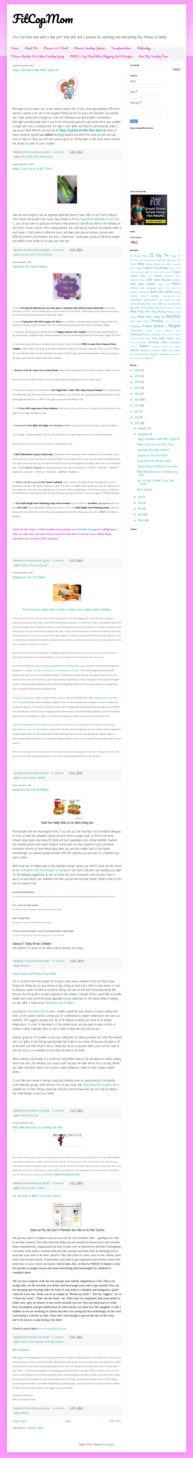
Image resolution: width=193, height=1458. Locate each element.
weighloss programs (150, 350)
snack (178, 338)
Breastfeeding (160, 268)
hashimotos (144, 292)
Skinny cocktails (168, 335)
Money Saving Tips (38, 565)
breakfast (147, 268)
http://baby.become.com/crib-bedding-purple (34, 729)
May (140, 508)
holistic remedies (150, 296)
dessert (158, 276)
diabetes (134, 280)
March (141, 520)
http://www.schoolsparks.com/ (63, 1174)
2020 (137, 370)
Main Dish (160, 308)
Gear (142, 288)
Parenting (157, 321)
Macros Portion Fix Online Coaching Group (37, 56)
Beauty (149, 264)
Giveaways (152, 288)
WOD (179, 354)
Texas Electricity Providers (60, 1003)
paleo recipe (143, 321)
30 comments (58, 961)
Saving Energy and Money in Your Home (34, 974)
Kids (161, 304)
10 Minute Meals (139, 256)
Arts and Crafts (28, 254)
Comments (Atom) (35, 1428)
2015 (137, 400)
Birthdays (176, 264)
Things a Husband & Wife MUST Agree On (35, 70)
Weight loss (167, 350)
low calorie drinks (172, 304)
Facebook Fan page (87, 529)
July (140, 497)
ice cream (164, 300)
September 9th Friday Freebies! (29, 266)
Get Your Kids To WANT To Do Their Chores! (36, 1196)
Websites (41, 778)
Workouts (149, 358)
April (140, 514)
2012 (137, 417)
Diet (149, 280)
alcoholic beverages (147, 260)
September (144, 434)
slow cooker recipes (163, 338)
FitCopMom (42, 18)
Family (29, 157)
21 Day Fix (159, 255)
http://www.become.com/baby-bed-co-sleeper (57, 670)
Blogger (110, 1444)
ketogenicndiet (143, 304)
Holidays (134, 296)
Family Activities (44, 254)
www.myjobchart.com (52, 1328)
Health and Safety (161, 292)
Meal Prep (137, 312)
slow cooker (145, 339)
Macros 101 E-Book (56, 48)
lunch (151, 307)
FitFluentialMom (31, 152)
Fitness (176, 284)
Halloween (134, 292)
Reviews (149, 331)
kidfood (154, 304)
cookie (161, 272)
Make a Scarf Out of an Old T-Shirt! (32, 169)
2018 (137, 382)
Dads (23, 157)
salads (178, 331)
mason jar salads (173, 308)
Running (168, 330)
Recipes (175, 326)
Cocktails (154, 272)
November (143, 428)
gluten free (164, 288)
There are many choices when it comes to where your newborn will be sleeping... (67, 609)
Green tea (176, 288)
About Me (31, 48)
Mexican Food (174, 312)
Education (25, 1188)
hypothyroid (135, 300)
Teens (164, 342)
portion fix (175, 321)
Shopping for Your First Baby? (28, 577)
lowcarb (143, 308)
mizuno (133, 317)
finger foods (164, 284)
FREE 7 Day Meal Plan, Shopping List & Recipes (101, 56)
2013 (137, 411)
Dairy (150, 276)
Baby (141, 264)
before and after (162, 264)
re (166, 327)
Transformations (121, 48)
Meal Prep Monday (155, 312)
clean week (144, 272)
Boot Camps (136, 268)
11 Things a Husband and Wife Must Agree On (81, 130)
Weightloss (155, 354)
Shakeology (144, 48)
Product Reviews (28, 778)
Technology (49, 1342)
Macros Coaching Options (89, 48)
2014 (137, 405)
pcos (167, 321)
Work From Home (137, 358)
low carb (134, 307)
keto (173, 300)
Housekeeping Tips (172, 296)
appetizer (161, 260)
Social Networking (138, 342)
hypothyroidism (150, 300)
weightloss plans (168, 354)
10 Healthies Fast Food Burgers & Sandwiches (45, 870)
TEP (35, 1037)
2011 (137, 423)
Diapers (142, 280)
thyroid (133, 347)
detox (178, 276)
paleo (132, 321)
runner (158, 331)
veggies (178, 347)
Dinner (157, 280)
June (140, 503)
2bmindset (134, 260)
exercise (177, 280)
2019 (137, 376)
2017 (137, 388)
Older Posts (115, 1421)
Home (15, 48)
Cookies (167, 272)
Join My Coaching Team (153, 56)
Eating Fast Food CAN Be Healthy (30, 790)
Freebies (25, 565)
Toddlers (41, 1188)
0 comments (58, 152)
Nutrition (25, 965)
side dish (156, 334)
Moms (36, 157)
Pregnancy (135, 326)
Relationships (46, 157)
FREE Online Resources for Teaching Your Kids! (37, 1127)
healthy (177, 292)
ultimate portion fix (162, 347)
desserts (169, 276)
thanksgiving (175, 342)
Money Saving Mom (83, 219)
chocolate (134, 272)
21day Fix (176, 256)
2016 (137, 394)
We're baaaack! (20, 1350)
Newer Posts (19, 1421)
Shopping (147, 334)
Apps (169, 260)
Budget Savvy (175, 268)
